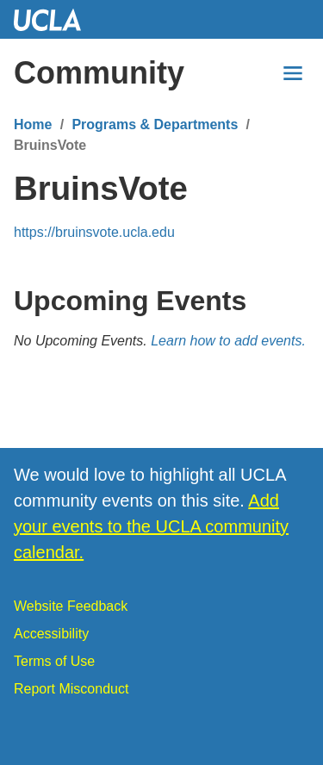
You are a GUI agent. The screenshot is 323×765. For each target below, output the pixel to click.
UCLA (55, 19)
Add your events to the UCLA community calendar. (151, 526)
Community (99, 72)
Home (33, 124)
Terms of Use (54, 661)
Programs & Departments (154, 124)
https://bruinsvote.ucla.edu (94, 232)
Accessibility (51, 633)
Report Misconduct (71, 688)
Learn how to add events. (228, 340)
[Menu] (292, 73)
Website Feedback (70, 606)
